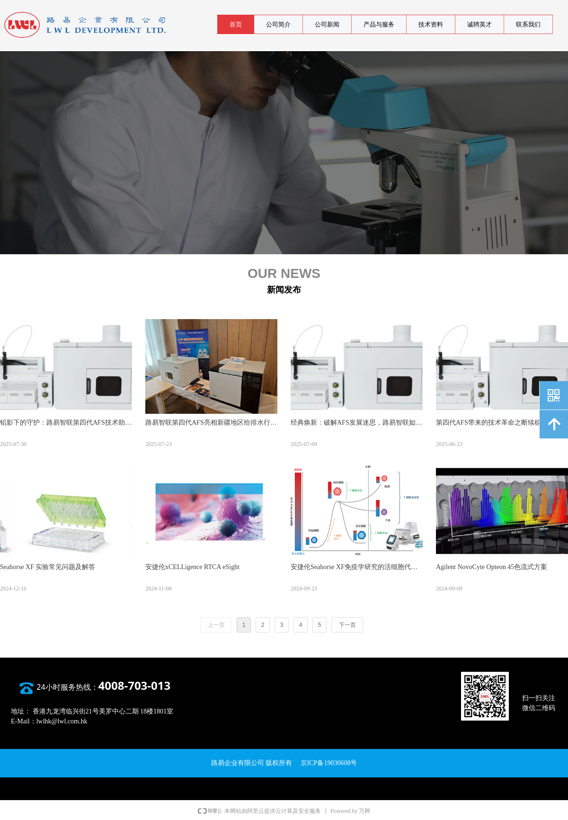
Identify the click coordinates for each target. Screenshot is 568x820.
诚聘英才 (479, 24)
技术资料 (430, 24)
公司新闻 (327, 24)
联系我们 (528, 24)
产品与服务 (379, 24)
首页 (236, 24)
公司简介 (278, 24)
